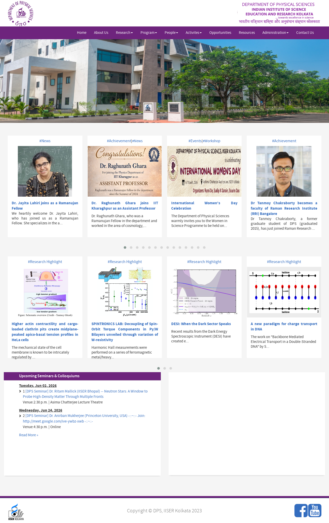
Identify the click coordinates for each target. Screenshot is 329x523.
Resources (247, 32)
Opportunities (220, 32)
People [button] (171, 32)
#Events (195, 140)
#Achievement (119, 140)
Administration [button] (275, 32)
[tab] (82, 376)
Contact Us (305, 32)
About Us (101, 32)
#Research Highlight (45, 261)
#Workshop (211, 141)
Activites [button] (194, 32)
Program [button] (148, 32)
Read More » (28, 435)
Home (81, 32)
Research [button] (124, 32)
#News (45, 140)
